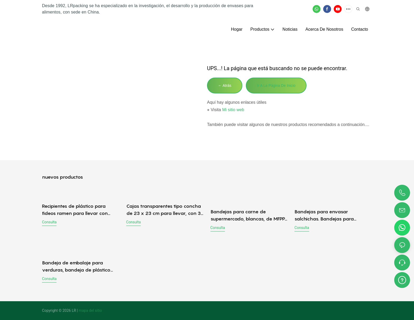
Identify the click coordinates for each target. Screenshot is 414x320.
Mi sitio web (233, 109)
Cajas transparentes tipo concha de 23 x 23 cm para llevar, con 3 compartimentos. (163, 210)
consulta (49, 222)
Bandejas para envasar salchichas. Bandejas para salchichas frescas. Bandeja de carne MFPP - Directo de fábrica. (330, 215)
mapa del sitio (90, 310)
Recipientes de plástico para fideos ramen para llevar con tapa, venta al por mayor (75, 210)
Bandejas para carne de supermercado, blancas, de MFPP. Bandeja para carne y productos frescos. (248, 215)
